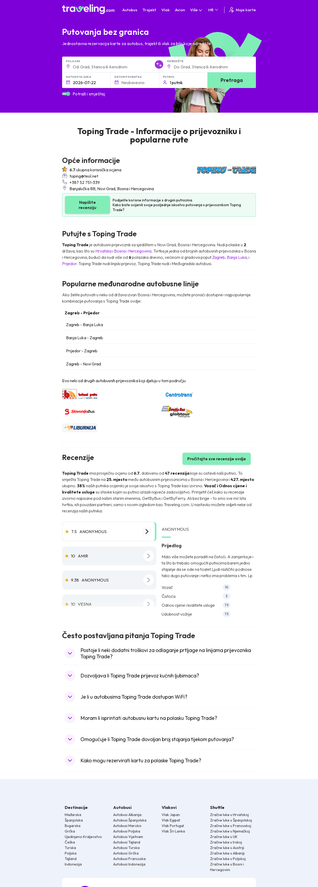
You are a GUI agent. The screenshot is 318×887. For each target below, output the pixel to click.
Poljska (70, 853)
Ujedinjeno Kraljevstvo (83, 836)
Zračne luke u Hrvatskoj (229, 814)
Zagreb (218, 257)
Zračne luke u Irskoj (226, 842)
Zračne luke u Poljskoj (228, 858)
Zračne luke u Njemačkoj (230, 831)
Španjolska (74, 820)
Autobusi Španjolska (129, 820)
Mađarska (73, 814)
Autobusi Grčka (126, 853)
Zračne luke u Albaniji (227, 853)
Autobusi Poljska (126, 831)
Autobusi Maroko (127, 825)
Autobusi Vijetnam (128, 836)
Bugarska (72, 825)
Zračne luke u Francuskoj (230, 825)
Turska (70, 847)
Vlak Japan (171, 814)
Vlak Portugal (173, 825)
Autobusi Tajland (126, 842)
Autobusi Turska (126, 847)
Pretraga (232, 80)
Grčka (70, 831)
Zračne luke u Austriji (227, 847)
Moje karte (242, 10)
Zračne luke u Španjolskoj (231, 820)
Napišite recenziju (87, 205)
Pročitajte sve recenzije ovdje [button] (216, 458)
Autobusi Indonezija (129, 864)
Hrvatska (103, 251)
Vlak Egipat (171, 820)
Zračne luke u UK (224, 836)
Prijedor (69, 263)
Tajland (70, 858)
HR (213, 9)
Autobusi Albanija (127, 814)
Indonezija (73, 864)
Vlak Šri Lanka (173, 831)
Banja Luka (237, 257)
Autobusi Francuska (129, 858)
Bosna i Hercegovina (132, 251)
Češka (70, 842)
